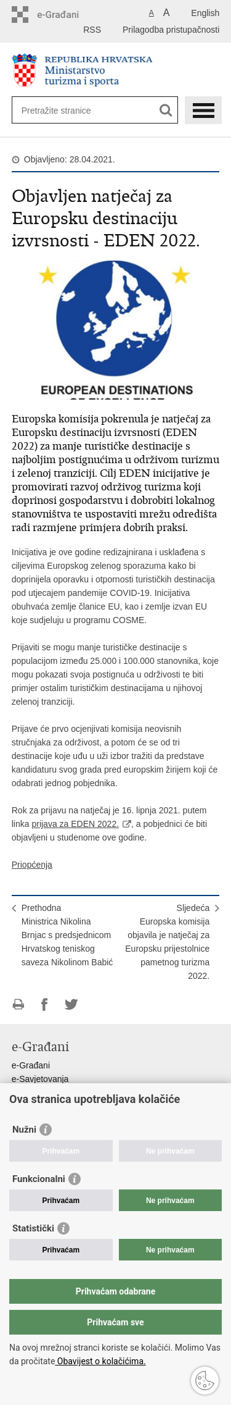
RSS (92, 30)
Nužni (24, 1129)
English (205, 13)
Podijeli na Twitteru (71, 1004)
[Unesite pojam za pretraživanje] (83, 110)
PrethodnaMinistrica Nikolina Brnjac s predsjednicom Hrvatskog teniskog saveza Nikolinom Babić (67, 935)
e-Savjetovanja (40, 1079)
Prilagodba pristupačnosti (171, 30)
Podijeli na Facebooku (44, 1004)
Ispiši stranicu (18, 1004)
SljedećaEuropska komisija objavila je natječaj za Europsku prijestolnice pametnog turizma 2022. (167, 942)
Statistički (33, 1228)
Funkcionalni (38, 1179)
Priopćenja (32, 865)
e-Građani (31, 1065)
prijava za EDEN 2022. (75, 824)
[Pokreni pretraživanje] (166, 110)
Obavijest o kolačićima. (100, 1361)
